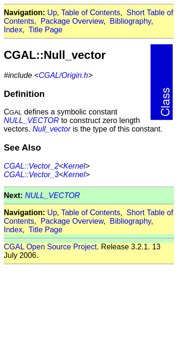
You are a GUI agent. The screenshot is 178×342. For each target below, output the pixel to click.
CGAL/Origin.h (63, 75)
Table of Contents (91, 13)
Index (13, 30)
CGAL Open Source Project (50, 247)
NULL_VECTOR (31, 120)
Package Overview (71, 21)
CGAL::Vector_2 (31, 166)
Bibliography (130, 21)
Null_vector (51, 129)
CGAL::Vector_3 (31, 175)
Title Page (45, 30)
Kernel (74, 166)
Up (52, 13)
